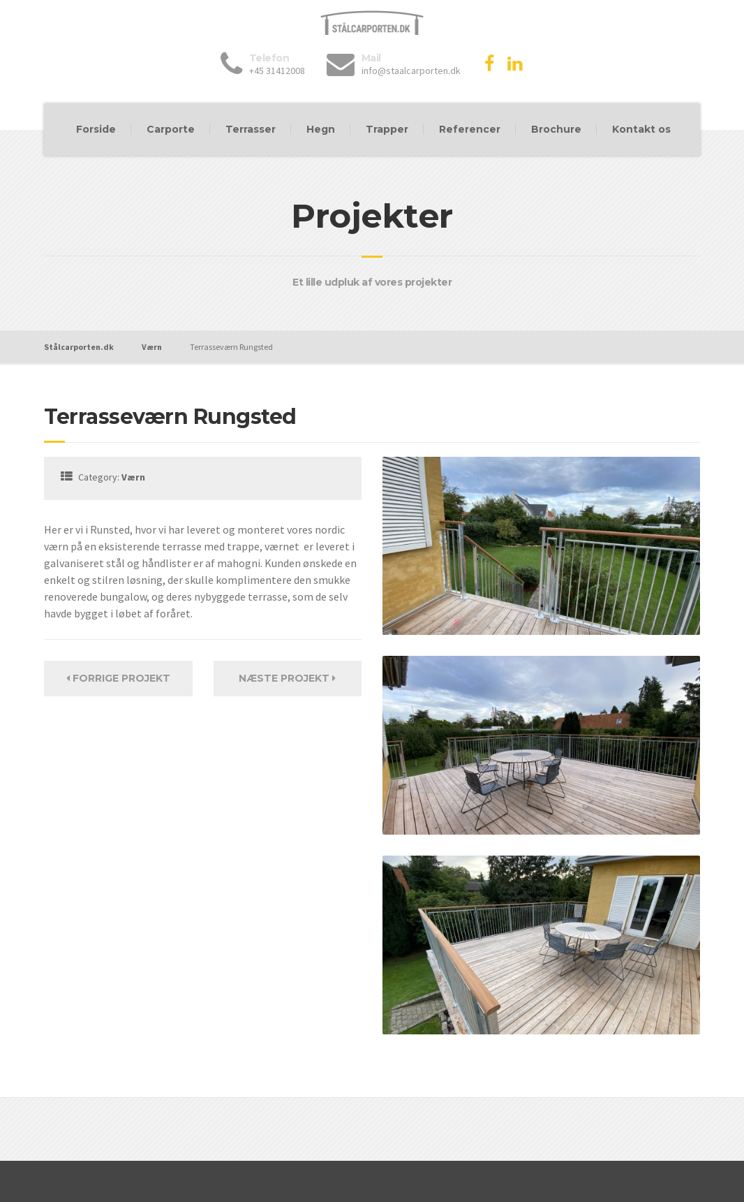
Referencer (469, 129)
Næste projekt (287, 678)
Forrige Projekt (118, 678)
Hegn (320, 129)
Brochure (556, 129)
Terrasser (250, 129)
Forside (96, 129)
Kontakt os (641, 129)
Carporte (171, 129)
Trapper (387, 129)
